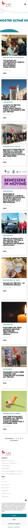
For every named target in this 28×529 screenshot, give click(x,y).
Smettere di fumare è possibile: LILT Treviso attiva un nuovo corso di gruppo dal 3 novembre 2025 (13, 419)
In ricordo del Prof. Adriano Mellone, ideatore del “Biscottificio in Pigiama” (12, 330)
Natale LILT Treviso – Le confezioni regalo (14, 284)
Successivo (14, 440)
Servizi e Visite (5, 484)
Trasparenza (4, 496)
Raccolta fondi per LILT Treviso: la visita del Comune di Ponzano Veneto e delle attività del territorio (14, 152)
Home (3, 478)
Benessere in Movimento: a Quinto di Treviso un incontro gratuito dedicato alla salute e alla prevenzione (14, 198)
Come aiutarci (6, 487)
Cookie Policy (10, 527)
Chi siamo (4, 481)
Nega (14, 519)
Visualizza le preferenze (14, 523)
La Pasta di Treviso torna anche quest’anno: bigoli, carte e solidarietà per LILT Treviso (14, 108)
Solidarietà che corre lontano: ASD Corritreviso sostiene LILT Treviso (13, 374)
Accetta (14, 515)
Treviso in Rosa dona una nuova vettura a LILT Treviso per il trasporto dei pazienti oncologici (13, 241)
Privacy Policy (16, 527)
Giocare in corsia (6, 493)
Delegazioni (4, 490)
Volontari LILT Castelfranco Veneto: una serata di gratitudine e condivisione (13, 63)
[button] (26, 500)
